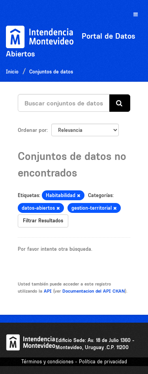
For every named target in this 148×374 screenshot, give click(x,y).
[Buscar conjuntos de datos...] (64, 103)
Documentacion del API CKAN (93, 291)
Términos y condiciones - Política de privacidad (74, 362)
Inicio (12, 72)
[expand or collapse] (135, 15)
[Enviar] (119, 103)
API (48, 291)
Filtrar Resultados (43, 221)
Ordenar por (32, 130)
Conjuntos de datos (51, 72)
